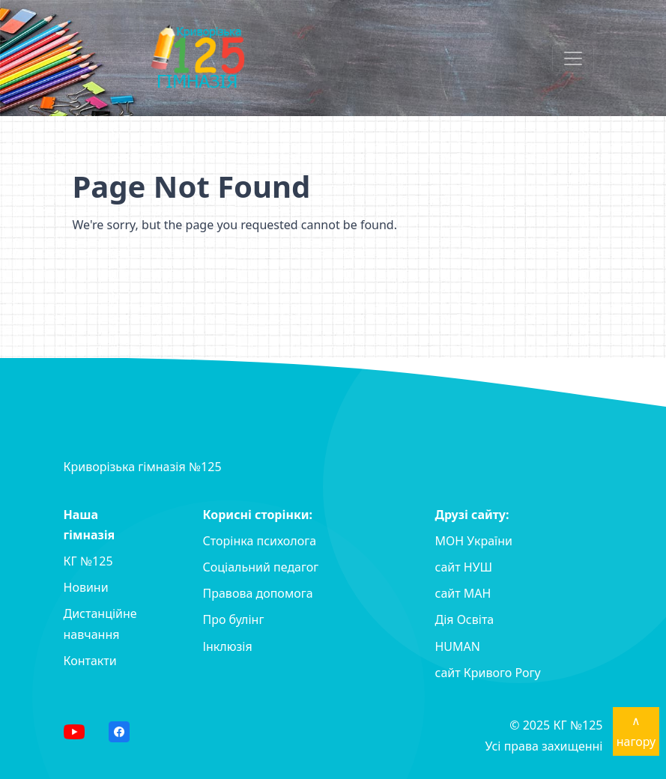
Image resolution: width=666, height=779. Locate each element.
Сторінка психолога (260, 541)
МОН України (473, 541)
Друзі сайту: (472, 514)
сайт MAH (463, 593)
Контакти (90, 660)
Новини (86, 587)
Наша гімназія (89, 524)
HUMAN (457, 646)
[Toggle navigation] (573, 58)
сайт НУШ (464, 567)
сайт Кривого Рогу (488, 672)
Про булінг (233, 619)
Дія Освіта (464, 619)
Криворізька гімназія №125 (143, 466)
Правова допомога (258, 593)
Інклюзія (227, 646)
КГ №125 (88, 561)
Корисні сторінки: (258, 514)
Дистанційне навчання (100, 623)
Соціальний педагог (261, 567)
